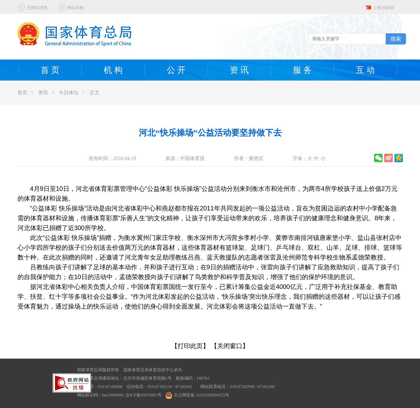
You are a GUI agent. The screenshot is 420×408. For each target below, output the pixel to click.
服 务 (302, 70)
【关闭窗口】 (230, 346)
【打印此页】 (190, 346)
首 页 (50, 70)
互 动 (365, 70)
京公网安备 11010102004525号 (197, 395)
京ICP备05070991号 (143, 395)
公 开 (176, 70)
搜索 (396, 39)
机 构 (113, 70)
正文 (94, 92)
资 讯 (239, 70)
